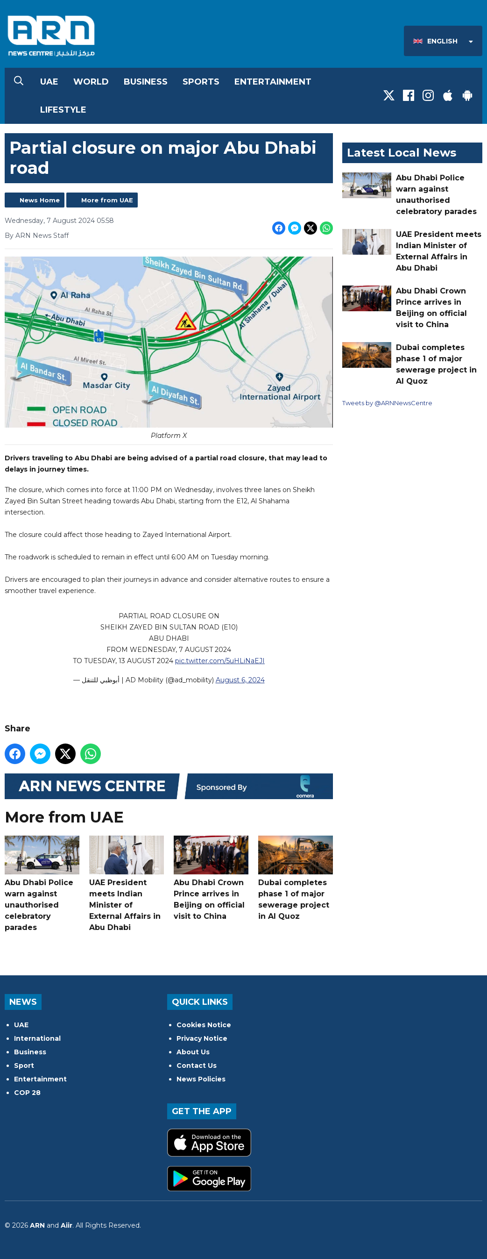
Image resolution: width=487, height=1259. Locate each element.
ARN (37, 1225)
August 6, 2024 (240, 679)
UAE (49, 82)
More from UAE (107, 200)
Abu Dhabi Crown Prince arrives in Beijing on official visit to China (211, 878)
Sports (201, 82)
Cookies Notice (203, 1025)
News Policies (201, 1079)
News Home (40, 200)
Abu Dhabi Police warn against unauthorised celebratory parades (42, 884)
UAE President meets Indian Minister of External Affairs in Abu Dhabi (126, 884)
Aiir (66, 1225)
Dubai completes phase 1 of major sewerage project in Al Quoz (295, 878)
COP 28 (27, 1092)
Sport (24, 1065)
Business (146, 82)
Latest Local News (401, 152)
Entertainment (272, 82)
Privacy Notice (201, 1038)
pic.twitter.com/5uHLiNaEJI (220, 660)
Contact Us (196, 1065)
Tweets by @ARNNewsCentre (387, 403)
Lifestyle (63, 110)
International (37, 1038)
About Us (193, 1052)
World (91, 82)
